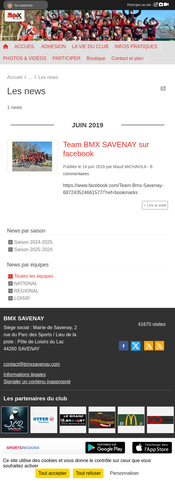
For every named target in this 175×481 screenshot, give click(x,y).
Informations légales (25, 374)
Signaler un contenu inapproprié (37, 381)
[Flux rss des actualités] (148, 345)
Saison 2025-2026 (33, 249)
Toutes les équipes (33, 276)
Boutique (96, 58)
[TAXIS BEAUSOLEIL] (102, 419)
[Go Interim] (160, 419)
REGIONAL (26, 290)
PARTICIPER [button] (67, 58)
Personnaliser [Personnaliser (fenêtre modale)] (124, 473)
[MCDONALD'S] (131, 419)
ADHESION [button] (53, 46)
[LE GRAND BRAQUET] (73, 419)
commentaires (76, 173)
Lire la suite (156, 205)
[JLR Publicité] (14, 419)
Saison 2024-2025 (33, 242)
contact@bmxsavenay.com (32, 364)
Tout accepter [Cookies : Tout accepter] (52, 473)
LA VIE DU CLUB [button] (90, 46)
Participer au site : (148, 5)
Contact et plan (127, 58)
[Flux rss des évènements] (159, 345)
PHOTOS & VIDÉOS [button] (24, 58)
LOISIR (22, 298)
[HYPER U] (43, 419)
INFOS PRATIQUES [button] (136, 46)
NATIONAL (25, 283)
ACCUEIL (24, 46)
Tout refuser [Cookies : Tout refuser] (88, 473)
